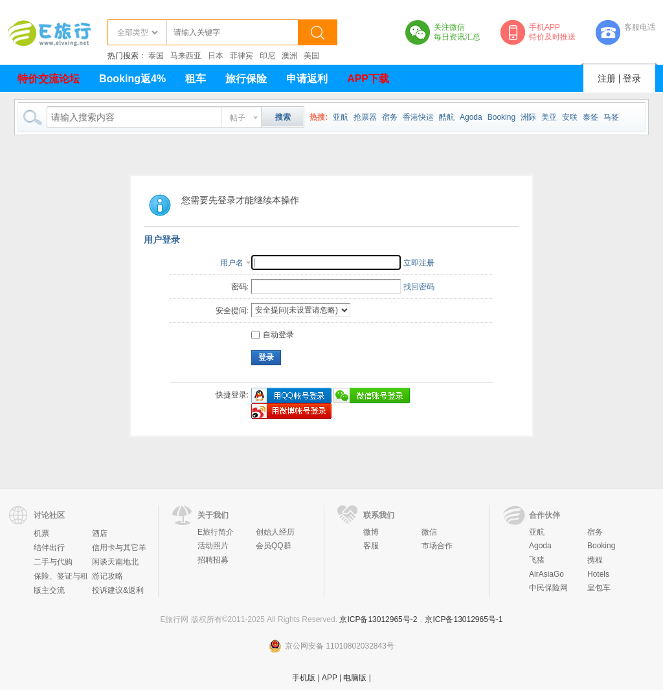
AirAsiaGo (546, 574)
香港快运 (418, 117)
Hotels (598, 574)
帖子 (237, 117)
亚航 (340, 117)
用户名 (231, 262)
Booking (501, 117)
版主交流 (49, 590)
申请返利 (307, 78)
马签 (611, 117)
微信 (429, 532)
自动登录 (272, 334)
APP (329, 677)
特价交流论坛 (48, 78)
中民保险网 (548, 587)
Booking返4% (132, 78)
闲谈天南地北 (115, 561)
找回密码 (418, 286)
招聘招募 (213, 559)
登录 (632, 78)
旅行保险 (246, 78)
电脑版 (354, 677)
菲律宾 (241, 55)
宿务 (390, 117)
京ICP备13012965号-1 (463, 619)
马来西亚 (185, 55)
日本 (215, 55)
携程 (595, 559)
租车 (195, 78)
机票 (41, 533)
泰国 (156, 55)
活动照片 (213, 545)
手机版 (303, 677)
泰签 (590, 117)
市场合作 (437, 545)
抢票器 (365, 117)
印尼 (267, 55)
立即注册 (418, 262)
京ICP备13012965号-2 (378, 619)
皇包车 (599, 587)
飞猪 (537, 559)
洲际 (528, 117)
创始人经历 (275, 532)
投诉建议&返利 (118, 590)
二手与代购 (53, 561)
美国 (311, 55)
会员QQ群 (273, 545)
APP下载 (368, 78)
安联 (570, 117)
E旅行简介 (215, 532)
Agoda (471, 117)
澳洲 (289, 55)
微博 (371, 532)
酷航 (447, 117)
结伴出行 (49, 547)
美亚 (549, 117)
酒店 (99, 533)
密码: (240, 286)
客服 (371, 545)
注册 (607, 78)
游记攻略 (107, 576)
